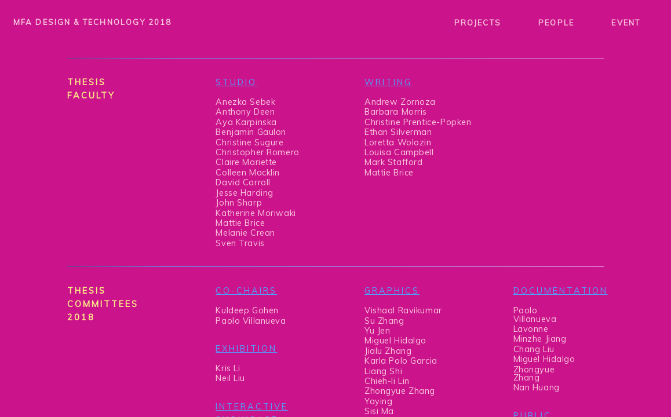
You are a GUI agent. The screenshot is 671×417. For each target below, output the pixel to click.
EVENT (625, 22)
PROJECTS (477, 22)
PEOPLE (556, 22)
